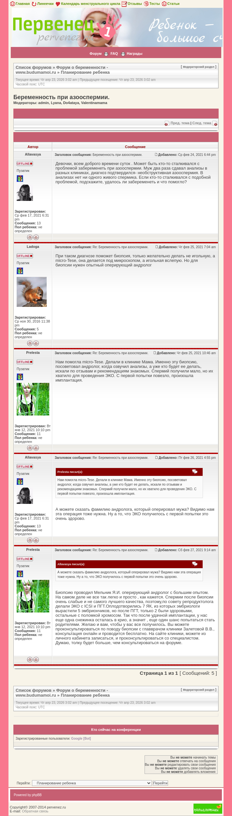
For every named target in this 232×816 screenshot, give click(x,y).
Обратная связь (35, 811)
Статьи (170, 4)
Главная (19, 4)
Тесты (151, 4)
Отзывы (131, 4)
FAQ (114, 53)
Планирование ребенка (85, 72)
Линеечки (42, 4)
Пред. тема (180, 123)
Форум (96, 53)
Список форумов (34, 67)
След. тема (201, 123)
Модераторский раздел (198, 66)
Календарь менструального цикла (87, 4)
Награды (135, 53)
